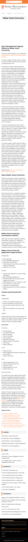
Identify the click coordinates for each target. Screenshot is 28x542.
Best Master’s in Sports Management (10, 446)
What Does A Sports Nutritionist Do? (12, 423)
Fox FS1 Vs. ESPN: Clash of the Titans (10, 509)
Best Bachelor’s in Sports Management (10, 438)
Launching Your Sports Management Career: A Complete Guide (12, 457)
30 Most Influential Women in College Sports (12, 480)
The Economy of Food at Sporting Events (11, 514)
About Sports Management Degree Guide (10, 531)
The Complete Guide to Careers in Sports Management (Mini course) (11, 461)
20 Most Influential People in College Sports (12, 477)
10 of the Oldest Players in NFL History (10, 487)
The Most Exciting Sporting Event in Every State (12, 472)
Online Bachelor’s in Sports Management (11, 441)
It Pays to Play (4, 506)
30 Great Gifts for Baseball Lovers (9, 470)
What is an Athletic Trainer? (10, 413)
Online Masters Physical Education (9, 436)
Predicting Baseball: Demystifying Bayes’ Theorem (13, 511)
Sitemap (3, 536)
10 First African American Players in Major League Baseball (13, 483)
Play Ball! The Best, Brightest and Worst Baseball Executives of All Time (13, 500)
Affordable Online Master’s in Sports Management (13, 443)
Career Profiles (5, 454)
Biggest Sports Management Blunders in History (13, 497)
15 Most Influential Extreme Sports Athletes (12, 475)
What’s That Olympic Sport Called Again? (11, 504)
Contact (3, 533)
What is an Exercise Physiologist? (11, 422)
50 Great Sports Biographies (8, 489)
